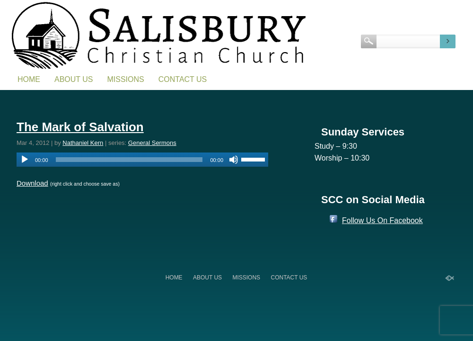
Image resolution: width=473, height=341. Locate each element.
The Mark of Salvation (80, 127)
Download (32, 183)
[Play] (24, 159)
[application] (142, 160)
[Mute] (233, 159)
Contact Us (182, 79)
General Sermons (152, 142)
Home (29, 79)
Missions (125, 79)
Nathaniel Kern (82, 142)
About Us (73, 79)
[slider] (129, 159)
